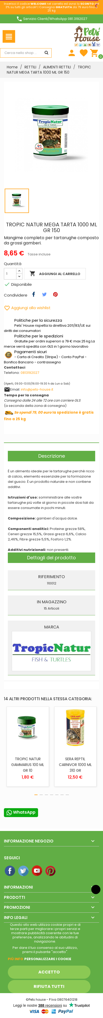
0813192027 (30, 372)
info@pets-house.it (37, 389)
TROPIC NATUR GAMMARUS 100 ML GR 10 (27, 764)
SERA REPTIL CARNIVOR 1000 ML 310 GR (75, 764)
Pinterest (51, 871)
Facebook (10, 871)
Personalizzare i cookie (47, 958)
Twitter (23, 871)
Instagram (64, 871)
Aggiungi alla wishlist (27, 307)
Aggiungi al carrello (54, 273)
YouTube (37, 871)
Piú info (15, 958)
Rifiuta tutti (49, 986)
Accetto (49, 972)
